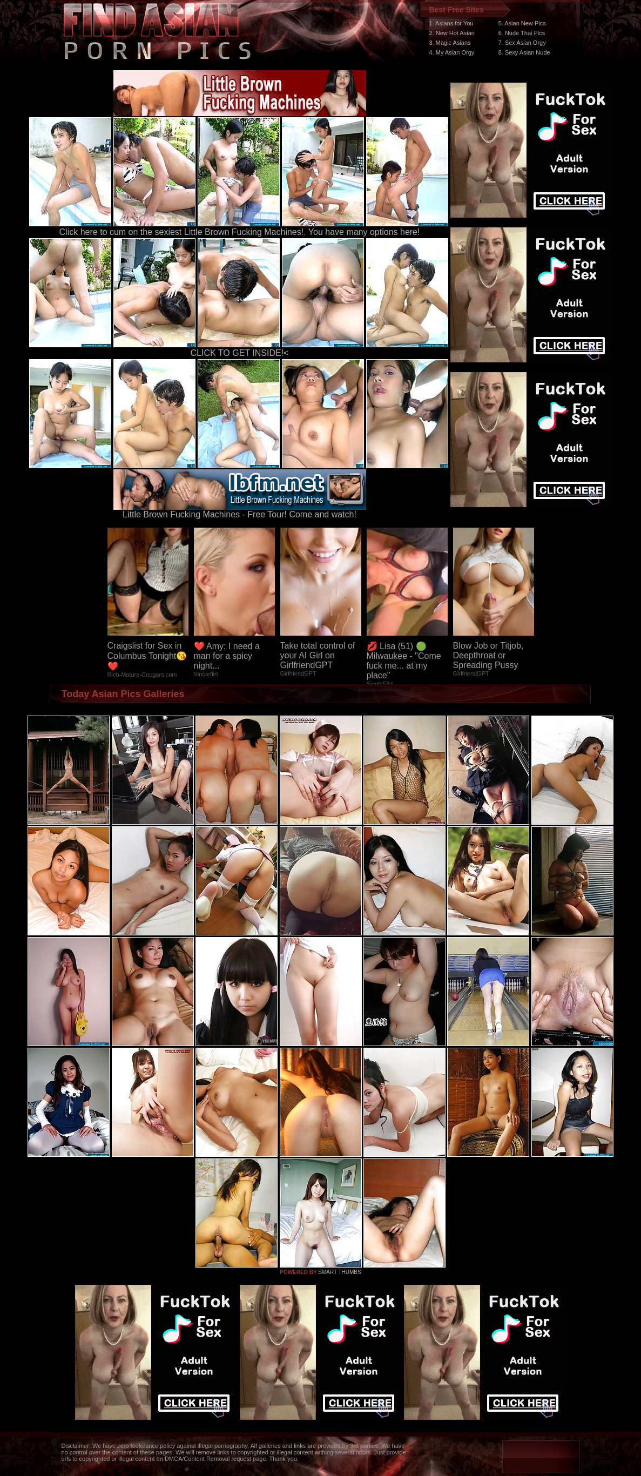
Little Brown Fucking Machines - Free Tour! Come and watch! (239, 510)
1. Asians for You (451, 23)
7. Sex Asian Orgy (522, 42)
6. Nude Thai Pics (521, 33)
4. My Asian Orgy (452, 52)
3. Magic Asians (450, 42)
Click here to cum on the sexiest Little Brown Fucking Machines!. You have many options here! (239, 232)
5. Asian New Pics (522, 23)
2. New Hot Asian (452, 33)
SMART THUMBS (339, 1272)
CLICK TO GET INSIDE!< (240, 353)
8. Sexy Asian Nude (524, 52)
